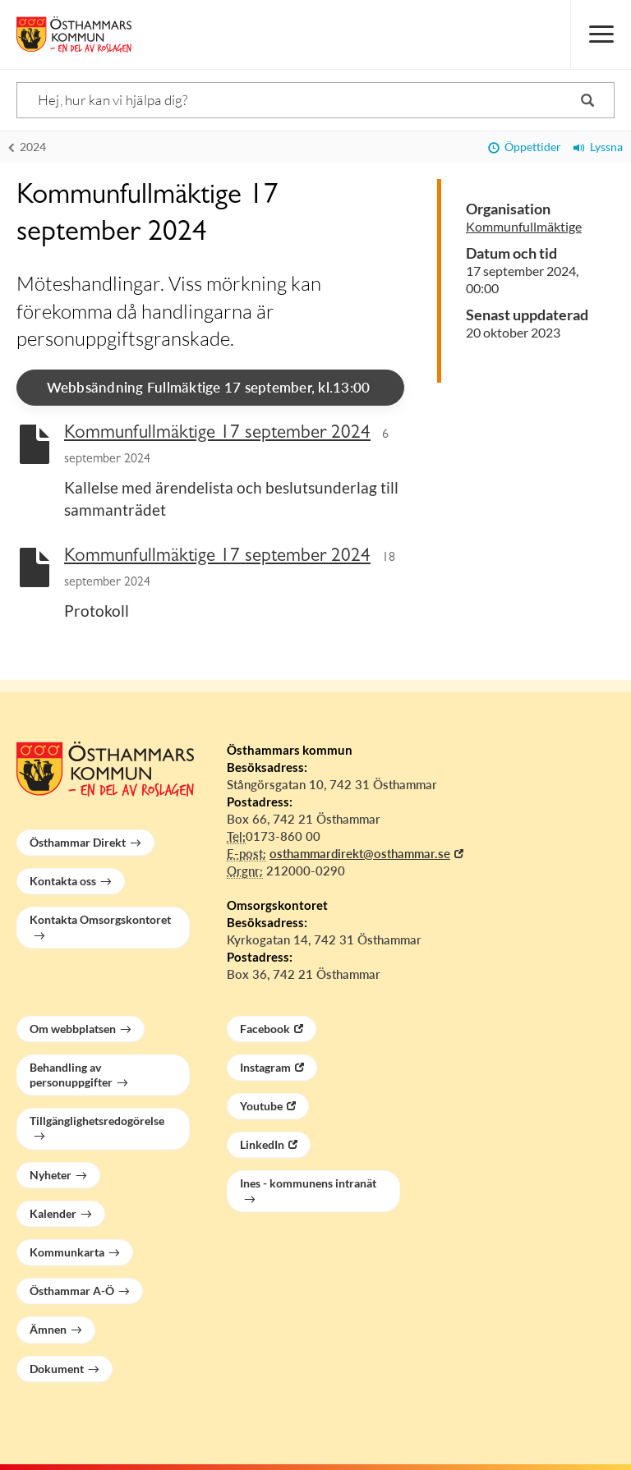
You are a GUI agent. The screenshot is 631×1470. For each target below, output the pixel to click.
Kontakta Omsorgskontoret (100, 919)
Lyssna (598, 147)
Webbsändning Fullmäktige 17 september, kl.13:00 (209, 387)
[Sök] (315, 100)
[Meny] (600, 34)
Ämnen (48, 1329)
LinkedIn (262, 1144)
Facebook (265, 1029)
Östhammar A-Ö (72, 1291)
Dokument (57, 1369)
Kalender (53, 1213)
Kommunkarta (67, 1252)
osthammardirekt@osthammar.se (359, 853)
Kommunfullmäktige (524, 226)
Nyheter (50, 1175)
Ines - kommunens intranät (308, 1183)
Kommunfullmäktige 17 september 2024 (217, 434)
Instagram (265, 1067)
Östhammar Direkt (78, 842)
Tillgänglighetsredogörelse (97, 1121)
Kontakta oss (63, 881)
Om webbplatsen (73, 1029)
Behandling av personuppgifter (71, 1074)
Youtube (261, 1106)
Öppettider (524, 147)
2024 (27, 147)
